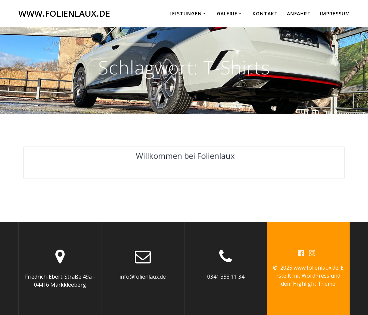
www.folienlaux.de (64, 13)
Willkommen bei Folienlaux (185, 155)
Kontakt (265, 13)
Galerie (227, 13)
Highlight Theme (314, 283)
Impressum (335, 13)
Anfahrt (299, 13)
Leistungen (185, 13)
